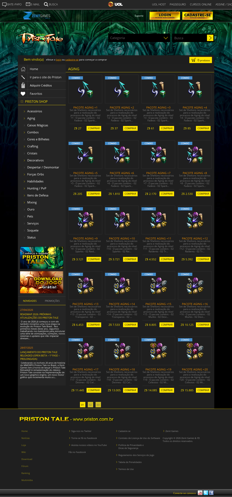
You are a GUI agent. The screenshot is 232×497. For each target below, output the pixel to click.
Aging (31, 118)
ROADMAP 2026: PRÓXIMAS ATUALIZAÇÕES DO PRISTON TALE (39, 316)
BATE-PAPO (12, 4)
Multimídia (27, 480)
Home (24, 431)
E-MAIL (33, 4)
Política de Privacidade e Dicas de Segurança (131, 447)
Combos (33, 132)
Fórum (24, 466)
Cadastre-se (124, 431)
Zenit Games (171, 431)
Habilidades (35, 181)
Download (26, 459)
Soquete (32, 230)
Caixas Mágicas (37, 125)
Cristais (32, 153)
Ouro (30, 209)
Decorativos (35, 160)
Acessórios (34, 111)
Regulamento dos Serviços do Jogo (136, 455)
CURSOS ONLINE (201, 4)
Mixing (32, 202)
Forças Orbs (35, 174)
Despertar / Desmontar (43, 167)
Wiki (23, 452)
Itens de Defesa (37, 195)
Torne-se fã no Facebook (84, 438)
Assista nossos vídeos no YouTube (89, 445)
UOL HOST (159, 4)
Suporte (139, 15)
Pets (30, 216)
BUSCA (51, 4)
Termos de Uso (126, 469)
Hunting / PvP (36, 188)
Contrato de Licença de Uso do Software (139, 438)
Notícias (25, 438)
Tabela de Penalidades (130, 462)
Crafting (32, 146)
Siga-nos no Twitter (81, 431)
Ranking (25, 473)
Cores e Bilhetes (38, 139)
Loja (23, 445)
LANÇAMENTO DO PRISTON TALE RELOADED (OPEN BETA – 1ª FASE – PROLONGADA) (40, 355)
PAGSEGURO (178, 4)
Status (31, 237)
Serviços (33, 223)
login (58, 59)
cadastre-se (72, 59)
